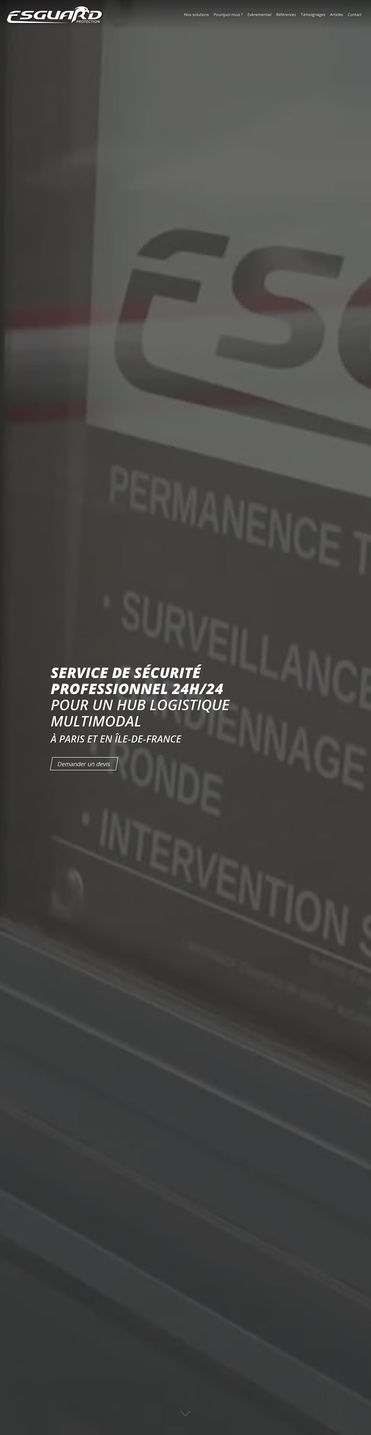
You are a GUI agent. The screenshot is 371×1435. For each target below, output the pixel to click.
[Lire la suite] (185, 1416)
